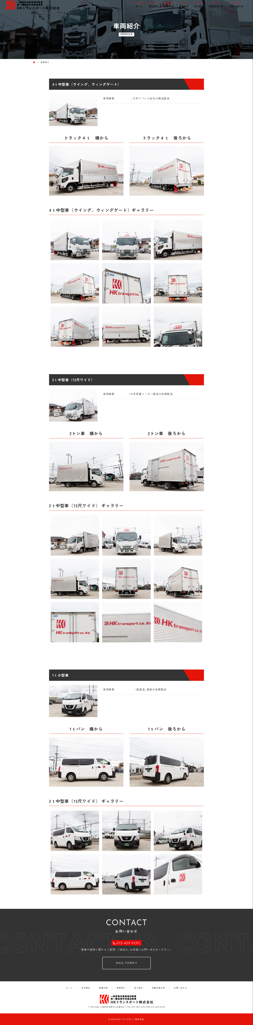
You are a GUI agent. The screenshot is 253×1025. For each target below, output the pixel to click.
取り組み (198, 5)
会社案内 (153, 5)
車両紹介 (184, 5)
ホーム (139, 5)
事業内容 (169, 5)
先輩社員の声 (216, 5)
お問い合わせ (236, 5)
